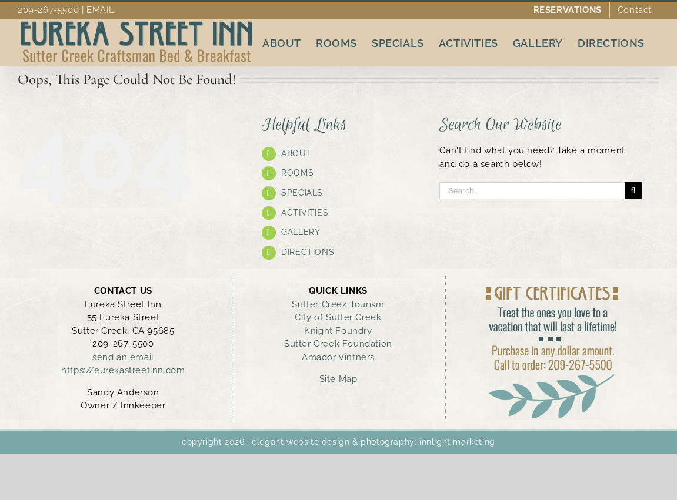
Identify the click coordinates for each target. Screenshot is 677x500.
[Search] (633, 190)
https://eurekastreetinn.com (123, 370)
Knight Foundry (338, 330)
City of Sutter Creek (338, 317)
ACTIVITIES (304, 212)
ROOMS (297, 172)
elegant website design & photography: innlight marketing (373, 442)
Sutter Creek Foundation (338, 343)
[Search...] (532, 190)
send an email (123, 357)
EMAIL (100, 10)
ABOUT (296, 153)
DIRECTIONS (307, 252)
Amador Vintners (338, 357)
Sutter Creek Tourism (338, 304)
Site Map (338, 379)
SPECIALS (302, 192)
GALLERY (300, 232)
